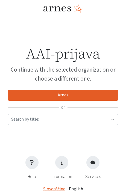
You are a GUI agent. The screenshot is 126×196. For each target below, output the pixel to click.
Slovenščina (54, 189)
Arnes (63, 95)
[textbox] (59, 119)
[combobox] (63, 119)
